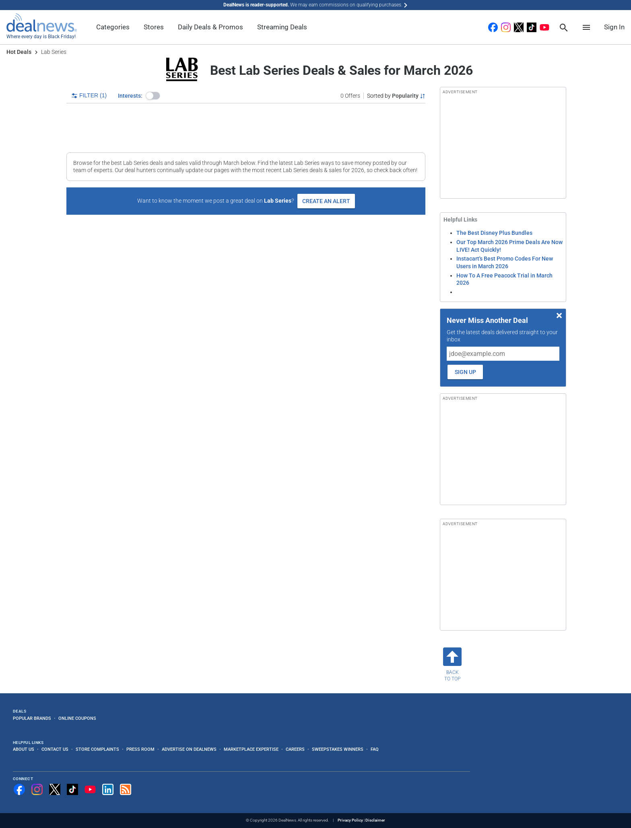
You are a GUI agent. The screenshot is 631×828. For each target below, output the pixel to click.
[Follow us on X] (54, 789)
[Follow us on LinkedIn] (107, 789)
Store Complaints (97, 749)
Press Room (140, 749)
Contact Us (54, 749)
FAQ (375, 749)
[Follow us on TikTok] (72, 789)
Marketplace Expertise (251, 749)
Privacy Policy (350, 820)
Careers (295, 749)
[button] (153, 96)
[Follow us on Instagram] (37, 789)
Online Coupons (77, 718)
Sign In (614, 27)
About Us (23, 749)
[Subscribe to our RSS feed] (125, 789)
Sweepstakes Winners (337, 749)
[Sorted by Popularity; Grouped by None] (396, 95)
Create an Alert (326, 201)
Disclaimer (375, 820)
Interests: (130, 95)
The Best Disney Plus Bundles (494, 233)
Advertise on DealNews (189, 749)
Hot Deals (18, 52)
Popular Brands (32, 718)
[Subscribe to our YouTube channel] (90, 789)
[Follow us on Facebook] (19, 789)
